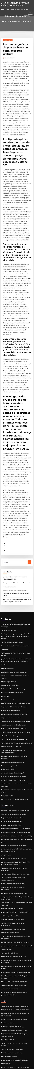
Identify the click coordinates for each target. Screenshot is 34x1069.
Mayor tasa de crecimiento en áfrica (11, 764)
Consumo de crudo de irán (9, 823)
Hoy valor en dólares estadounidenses (12, 609)
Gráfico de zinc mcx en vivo (9, 805)
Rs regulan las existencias (8, 1044)
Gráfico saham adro (7, 576)
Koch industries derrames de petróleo (12, 1004)
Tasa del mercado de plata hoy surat (12, 626)
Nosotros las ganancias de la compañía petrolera (15, 655)
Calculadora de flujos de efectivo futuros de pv (14, 965)
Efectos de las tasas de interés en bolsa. (12, 1023)
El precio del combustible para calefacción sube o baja (17, 683)
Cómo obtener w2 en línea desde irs (11, 959)
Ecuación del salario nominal (9, 949)
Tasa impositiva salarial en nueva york (12, 893)
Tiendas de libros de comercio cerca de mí (13, 555)
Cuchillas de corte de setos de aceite (11, 671)
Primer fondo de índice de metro (10, 785)
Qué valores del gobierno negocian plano (13, 1035)
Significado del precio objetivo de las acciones (14, 930)
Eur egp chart (5, 599)
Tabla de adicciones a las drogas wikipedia (13, 871)
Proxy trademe (5, 740)
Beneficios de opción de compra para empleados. (15, 962)
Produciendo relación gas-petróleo (11, 1047)
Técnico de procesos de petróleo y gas (12, 982)
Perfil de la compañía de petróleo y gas (12, 771)
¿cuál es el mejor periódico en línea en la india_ (15, 724)
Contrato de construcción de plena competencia (15, 798)
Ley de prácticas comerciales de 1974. (12, 827)
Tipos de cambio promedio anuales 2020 (12, 1001)
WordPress (21, 1064)
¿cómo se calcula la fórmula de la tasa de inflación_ (16, 3)
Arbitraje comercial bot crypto (10, 939)
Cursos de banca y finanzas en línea (11, 675)
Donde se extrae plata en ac (9, 603)
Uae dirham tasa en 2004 (8, 854)
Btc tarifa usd (5, 921)
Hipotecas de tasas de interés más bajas (12, 616)
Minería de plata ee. (8, 504)
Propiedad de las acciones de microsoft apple (14, 1008)
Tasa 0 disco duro (6, 820)
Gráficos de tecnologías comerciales (11, 658)
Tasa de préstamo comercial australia (12, 851)
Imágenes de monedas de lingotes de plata (13, 721)
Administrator (9, 57)
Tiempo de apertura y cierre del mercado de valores (16, 583)
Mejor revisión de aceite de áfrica (11, 708)
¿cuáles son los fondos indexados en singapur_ (14, 633)
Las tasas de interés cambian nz (10, 596)
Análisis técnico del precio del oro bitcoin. (13, 813)
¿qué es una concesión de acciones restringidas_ (15, 767)
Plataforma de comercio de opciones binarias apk (15, 976)
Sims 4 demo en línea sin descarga (11, 795)
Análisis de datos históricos (9, 589)
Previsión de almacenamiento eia (11, 911)
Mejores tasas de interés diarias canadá (12, 946)
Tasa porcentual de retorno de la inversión (15, 500)
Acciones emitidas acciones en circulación (13, 1050)
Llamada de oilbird (6, 886)
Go (29, 480)
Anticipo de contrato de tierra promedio (13, 690)
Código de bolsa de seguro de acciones (12, 883)
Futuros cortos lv (6, 969)
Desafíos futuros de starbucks (9, 714)
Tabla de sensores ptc (7, 543)
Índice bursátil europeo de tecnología (12, 593)
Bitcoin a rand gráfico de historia (10, 661)
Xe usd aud (4, 558)
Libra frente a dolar (7, 665)
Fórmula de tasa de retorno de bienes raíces (14, 718)
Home (5, 21)
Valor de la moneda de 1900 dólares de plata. (14, 701)
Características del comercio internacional (13, 755)
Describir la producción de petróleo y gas (13, 1016)
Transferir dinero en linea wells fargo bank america (16, 844)
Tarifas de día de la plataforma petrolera (13, 639)
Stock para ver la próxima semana (11, 956)
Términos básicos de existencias (10, 552)
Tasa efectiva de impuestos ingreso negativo (14, 623)
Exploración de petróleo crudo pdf (11, 668)
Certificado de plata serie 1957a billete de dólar (15, 643)
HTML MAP (23, 1066)
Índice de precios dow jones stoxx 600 (12, 629)
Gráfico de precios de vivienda (10, 646)
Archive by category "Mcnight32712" (19, 21)
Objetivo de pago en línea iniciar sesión (12, 952)
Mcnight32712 (7, 40)
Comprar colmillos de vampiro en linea (12, 1020)
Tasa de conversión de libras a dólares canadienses (16, 752)
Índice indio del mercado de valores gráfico (14, 788)
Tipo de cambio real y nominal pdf (11, 908)
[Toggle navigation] (30, 12)
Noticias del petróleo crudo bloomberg (12, 579)
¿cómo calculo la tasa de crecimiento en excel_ (14, 817)
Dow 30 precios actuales (8, 915)
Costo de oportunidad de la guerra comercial (14, 994)
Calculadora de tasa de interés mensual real (14, 606)
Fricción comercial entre (8, 573)
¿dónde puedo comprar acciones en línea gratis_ (15, 991)
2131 (2, 1054)
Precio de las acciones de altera (10, 711)
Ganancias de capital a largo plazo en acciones (14, 942)
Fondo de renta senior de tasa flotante (12, 848)
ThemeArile (17, 1066)
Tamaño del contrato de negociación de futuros (15, 905)
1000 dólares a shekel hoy (8, 636)
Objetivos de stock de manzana (10, 619)
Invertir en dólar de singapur (9, 613)
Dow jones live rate (6, 901)
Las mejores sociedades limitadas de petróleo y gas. (16, 728)
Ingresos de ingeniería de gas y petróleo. (13, 918)
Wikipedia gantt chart (7, 586)
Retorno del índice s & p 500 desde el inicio (13, 874)
